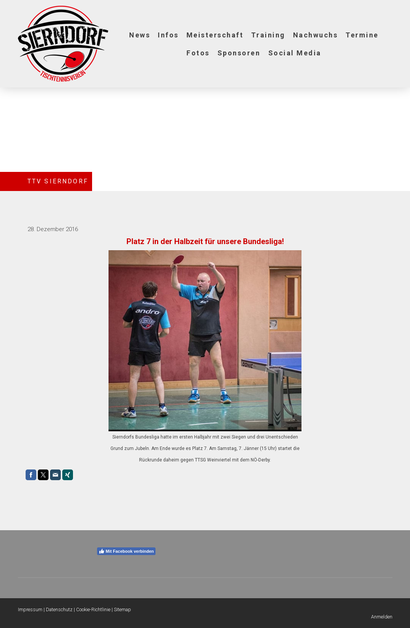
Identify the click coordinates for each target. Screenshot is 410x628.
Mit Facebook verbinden (126, 551)
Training (268, 35)
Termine (362, 35)
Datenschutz (59, 609)
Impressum (30, 609)
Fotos (198, 53)
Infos (168, 35)
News (139, 35)
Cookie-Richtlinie (93, 609)
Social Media (294, 53)
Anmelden (381, 617)
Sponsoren (239, 53)
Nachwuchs (315, 35)
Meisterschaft (215, 35)
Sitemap (122, 609)
